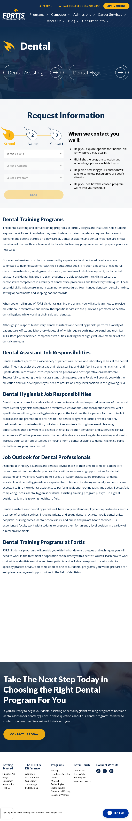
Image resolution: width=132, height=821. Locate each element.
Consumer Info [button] (95, 21)
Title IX (6, 787)
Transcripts (79, 774)
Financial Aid (9, 774)
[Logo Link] (14, 14)
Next (33, 194)
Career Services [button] (111, 15)
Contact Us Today (24, 734)
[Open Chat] (116, 813)
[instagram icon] (111, 771)
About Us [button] (56, 21)
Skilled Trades (58, 788)
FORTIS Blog (31, 788)
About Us (30, 774)
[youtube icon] (98, 771)
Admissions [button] (83, 15)
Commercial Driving (61, 791)
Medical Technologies (57, 783)
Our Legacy (30, 781)
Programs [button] (38, 15)
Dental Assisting (25, 72)
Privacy (34, 812)
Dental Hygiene (90, 72)
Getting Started (8, 766)
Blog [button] (73, 21)
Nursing (54, 770)
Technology (31, 784)
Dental (54, 777)
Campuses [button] (60, 15)
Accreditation (32, 777)
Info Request (80, 777)
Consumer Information (8, 783)
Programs (57, 765)
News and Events (82, 781)
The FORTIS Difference (33, 766)
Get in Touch (82, 765)
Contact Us (79, 770)
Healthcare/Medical (60, 774)
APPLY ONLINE (116, 6)
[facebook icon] (105, 771)
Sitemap (26, 812)
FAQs (5, 777)
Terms (41, 812)
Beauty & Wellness (60, 795)
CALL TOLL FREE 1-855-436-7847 (78, 6)
